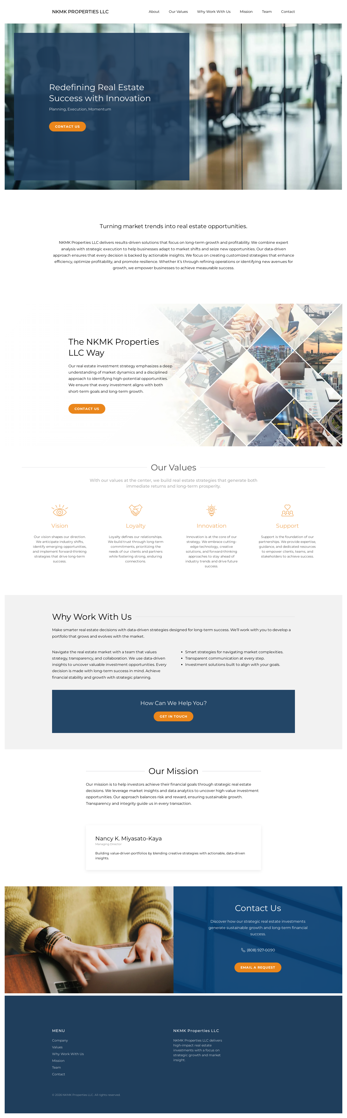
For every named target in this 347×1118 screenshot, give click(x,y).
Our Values (178, 11)
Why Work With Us (213, 11)
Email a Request (258, 967)
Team (267, 11)
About (154, 11)
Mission (246, 11)
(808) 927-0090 (258, 950)
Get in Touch (173, 716)
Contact (288, 11)
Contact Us (67, 126)
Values (57, 1047)
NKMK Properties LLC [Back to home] (80, 11)
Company (60, 1040)
